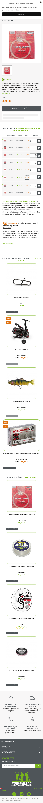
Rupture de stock (12, 364)
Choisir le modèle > (21, 108)
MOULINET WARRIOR (21, 349)
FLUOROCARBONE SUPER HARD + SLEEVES (21, 514)
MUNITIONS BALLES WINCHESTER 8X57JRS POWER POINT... (21, 453)
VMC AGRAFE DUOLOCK (21, 297)
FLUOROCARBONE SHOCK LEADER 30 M (21, 566)
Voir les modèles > (12, 312)
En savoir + (6, 93)
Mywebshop (16, 800)
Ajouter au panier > (9, 468)
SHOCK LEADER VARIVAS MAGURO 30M (21, 670)
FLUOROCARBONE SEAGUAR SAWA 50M (21, 618)
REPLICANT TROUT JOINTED (21, 401)
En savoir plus (8, 243)
